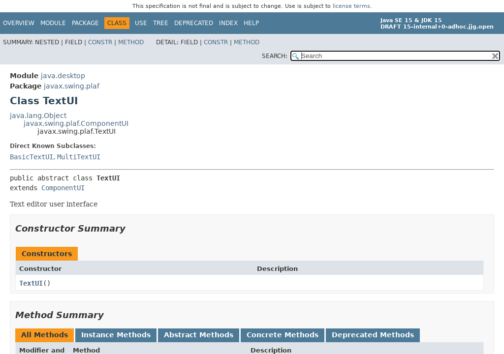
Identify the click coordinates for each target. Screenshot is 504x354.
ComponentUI (63, 188)
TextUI (31, 283)
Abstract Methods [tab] (198, 335)
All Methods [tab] (44, 335)
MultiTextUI (78, 157)
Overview (18, 23)
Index (228, 23)
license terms (351, 6)
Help (251, 23)
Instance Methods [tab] (116, 335)
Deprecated (193, 23)
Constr (100, 42)
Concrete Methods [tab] (282, 335)
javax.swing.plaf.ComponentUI (76, 123)
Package (85, 23)
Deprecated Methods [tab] (373, 335)
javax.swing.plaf (71, 86)
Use (141, 23)
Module (53, 23)
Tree (160, 23)
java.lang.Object (38, 115)
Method (131, 42)
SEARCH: (274, 56)
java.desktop (63, 76)
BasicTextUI (31, 157)
